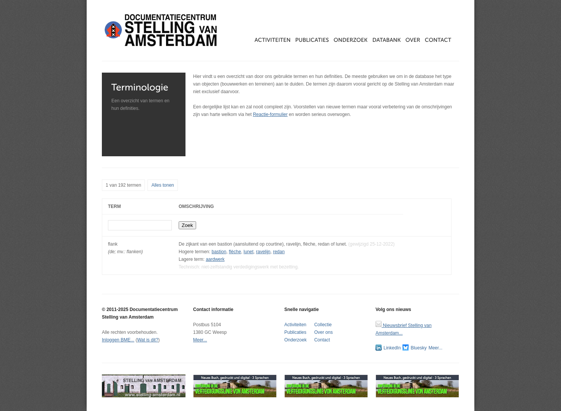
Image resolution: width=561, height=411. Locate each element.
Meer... (200, 340)
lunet (249, 251)
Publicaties (295, 332)
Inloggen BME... (118, 340)
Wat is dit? (147, 340)
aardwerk (215, 259)
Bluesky (414, 347)
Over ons (323, 332)
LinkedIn (388, 347)
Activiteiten (295, 324)
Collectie (323, 324)
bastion (219, 251)
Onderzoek (295, 340)
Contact (322, 340)
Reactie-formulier (270, 114)
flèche (235, 251)
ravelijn (263, 251)
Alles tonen (162, 185)
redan (279, 251)
